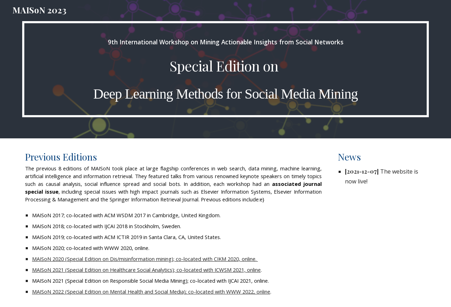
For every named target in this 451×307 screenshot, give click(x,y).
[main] (225, 69)
